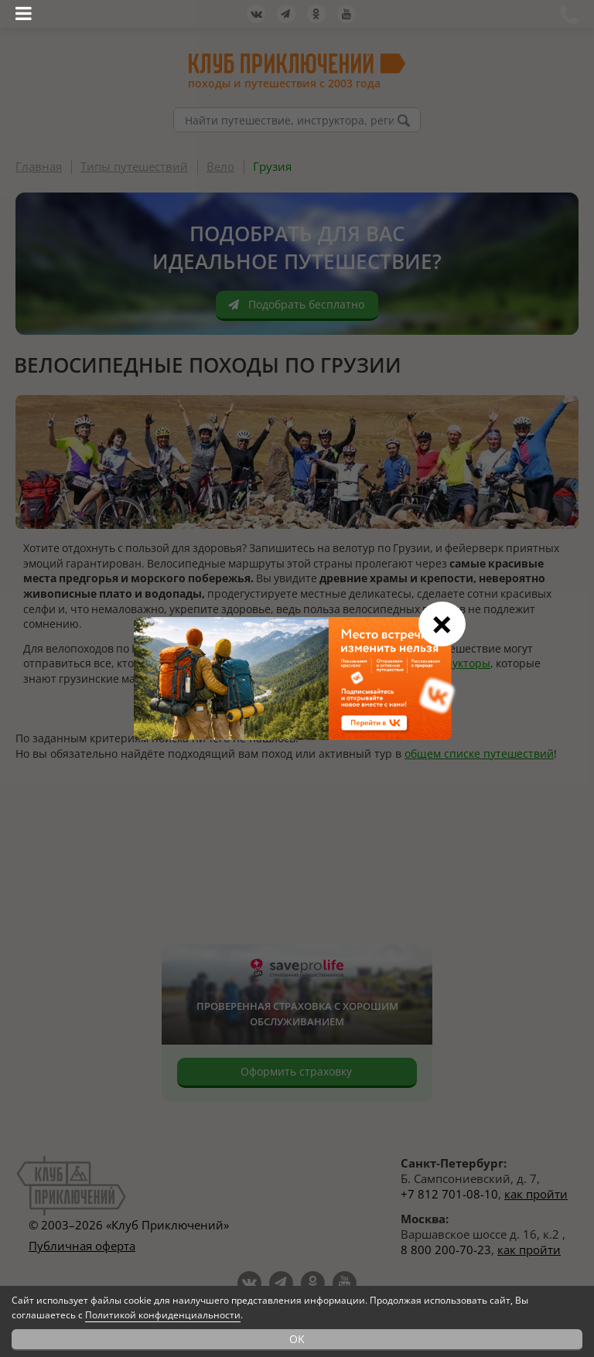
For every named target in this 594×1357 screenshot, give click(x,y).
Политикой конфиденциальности (163, 1314)
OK (297, 1338)
